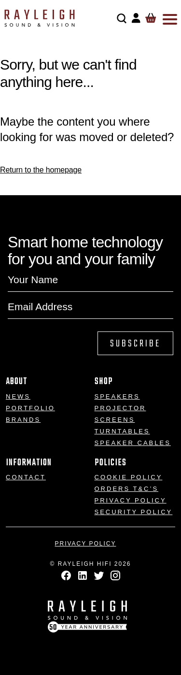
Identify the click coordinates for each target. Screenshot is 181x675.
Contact (26, 477)
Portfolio (30, 408)
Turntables (122, 431)
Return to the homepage (41, 170)
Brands (23, 419)
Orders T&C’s (127, 488)
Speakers (117, 396)
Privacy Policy (131, 500)
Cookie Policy (129, 477)
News (18, 396)
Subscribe (135, 344)
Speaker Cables (133, 442)
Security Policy (134, 512)
